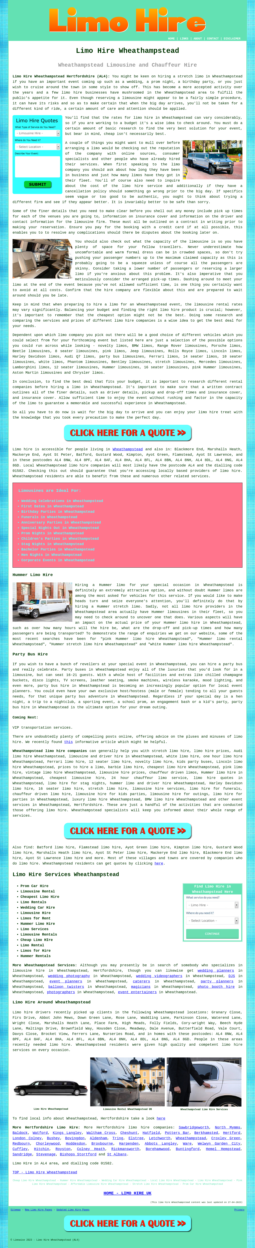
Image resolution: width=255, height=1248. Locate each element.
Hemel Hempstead (223, 1149)
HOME (171, 38)
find (28, 847)
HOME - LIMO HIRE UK (127, 1193)
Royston (63, 1149)
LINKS (184, 38)
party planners (217, 981)
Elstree (136, 1138)
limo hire (143, 118)
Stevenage (46, 1154)
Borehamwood (158, 1149)
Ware (187, 1144)
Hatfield (151, 1133)
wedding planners (216, 971)
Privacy (239, 1209)
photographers (61, 992)
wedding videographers (159, 976)
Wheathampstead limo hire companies (50, 751)
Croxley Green (225, 1138)
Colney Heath (91, 1149)
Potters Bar (177, 1133)
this (68, 742)
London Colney (27, 1138)
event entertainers (137, 992)
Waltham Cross (101, 1133)
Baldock (20, 1133)
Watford (40, 1133)
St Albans (117, 1154)
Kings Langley (67, 1133)
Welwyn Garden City (219, 1144)
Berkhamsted (206, 1133)
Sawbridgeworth (194, 1127)
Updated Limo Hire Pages (72, 1209)
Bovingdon (74, 1138)
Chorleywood (48, 1144)
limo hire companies (150, 1127)
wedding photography (69, 976)
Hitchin (41, 1149)
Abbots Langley (161, 1144)
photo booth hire (216, 987)
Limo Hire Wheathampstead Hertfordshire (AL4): (61, 76)
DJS (232, 976)
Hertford (231, 1133)
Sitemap (16, 1209)
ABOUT (198, 38)
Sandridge (22, 1154)
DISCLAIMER (232, 38)
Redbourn (21, 1144)
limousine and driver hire (96, 756)
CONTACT (213, 38)
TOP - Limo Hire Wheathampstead (45, 1172)
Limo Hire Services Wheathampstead (66, 875)
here (159, 864)
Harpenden (128, 1144)
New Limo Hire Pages (38, 1209)
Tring (117, 1138)
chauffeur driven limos (173, 773)
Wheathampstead (128, 449)
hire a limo (105, 304)
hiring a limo (65, 387)
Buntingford (188, 1149)
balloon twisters (66, 987)
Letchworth (160, 1138)
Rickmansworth (125, 1149)
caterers (141, 981)
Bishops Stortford (78, 1154)
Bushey (53, 1138)
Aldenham (98, 1138)
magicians (140, 987)
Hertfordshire (88, 805)
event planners (66, 981)
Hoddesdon (75, 1144)
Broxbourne (102, 1144)
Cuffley (20, 1149)
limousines (128, 367)
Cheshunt (128, 1133)
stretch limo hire (170, 751)
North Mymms (227, 1127)
